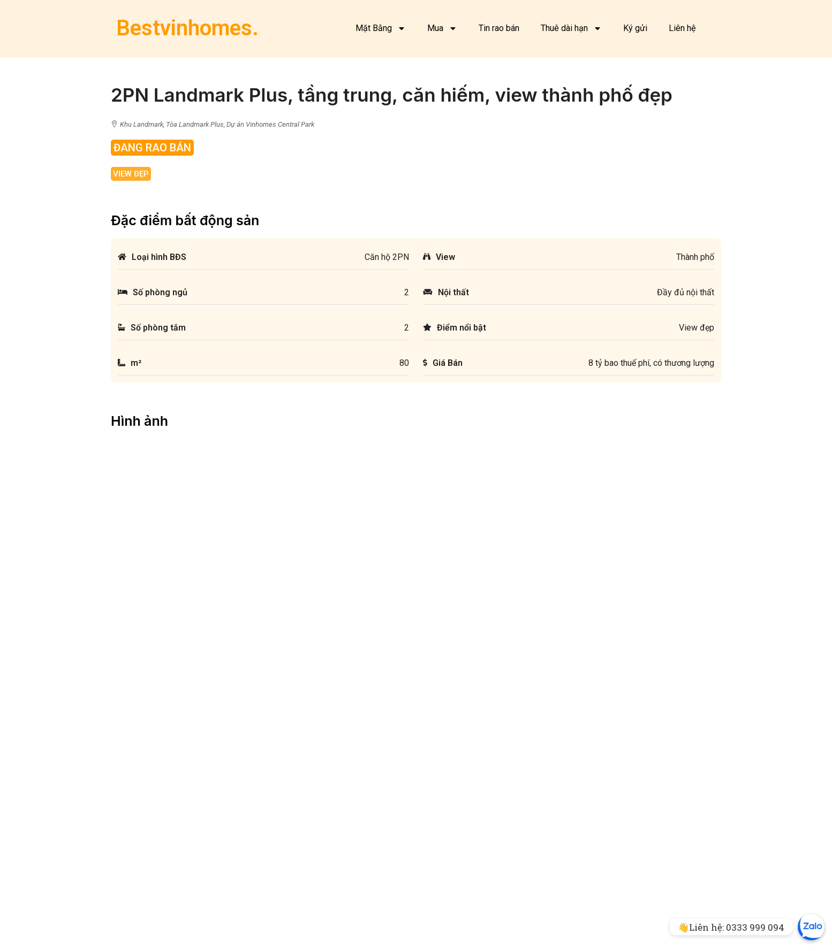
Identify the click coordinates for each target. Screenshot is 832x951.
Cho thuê (315, 940)
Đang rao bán (152, 147)
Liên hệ (682, 28)
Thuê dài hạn (571, 28)
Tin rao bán (499, 28)
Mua (442, 28)
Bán (307, 926)
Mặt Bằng (381, 28)
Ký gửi (635, 28)
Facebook (135, 940)
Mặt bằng (134, 926)
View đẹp (131, 174)
